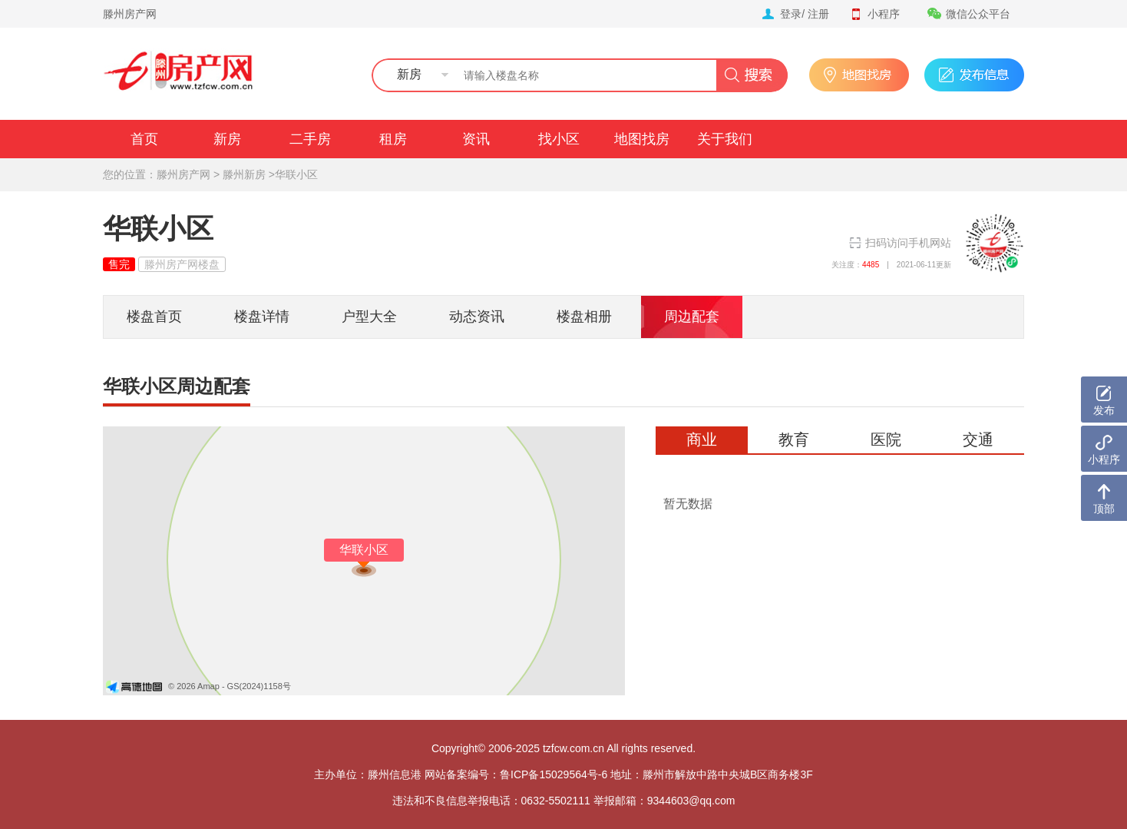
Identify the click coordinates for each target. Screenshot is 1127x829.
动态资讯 (476, 316)
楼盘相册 (584, 316)
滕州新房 (244, 174)
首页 (144, 139)
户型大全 (369, 316)
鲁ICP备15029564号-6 (553, 774)
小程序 (874, 14)
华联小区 (296, 174)
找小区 (559, 139)
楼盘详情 (261, 316)
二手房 (310, 139)
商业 (701, 439)
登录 (790, 14)
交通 (978, 439)
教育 (793, 439)
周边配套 (691, 316)
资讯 (476, 139)
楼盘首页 (154, 316)
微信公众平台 (968, 14)
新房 (227, 139)
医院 (886, 439)
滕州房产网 (130, 14)
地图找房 (641, 139)
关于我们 (724, 139)
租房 (393, 139)
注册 (818, 14)
